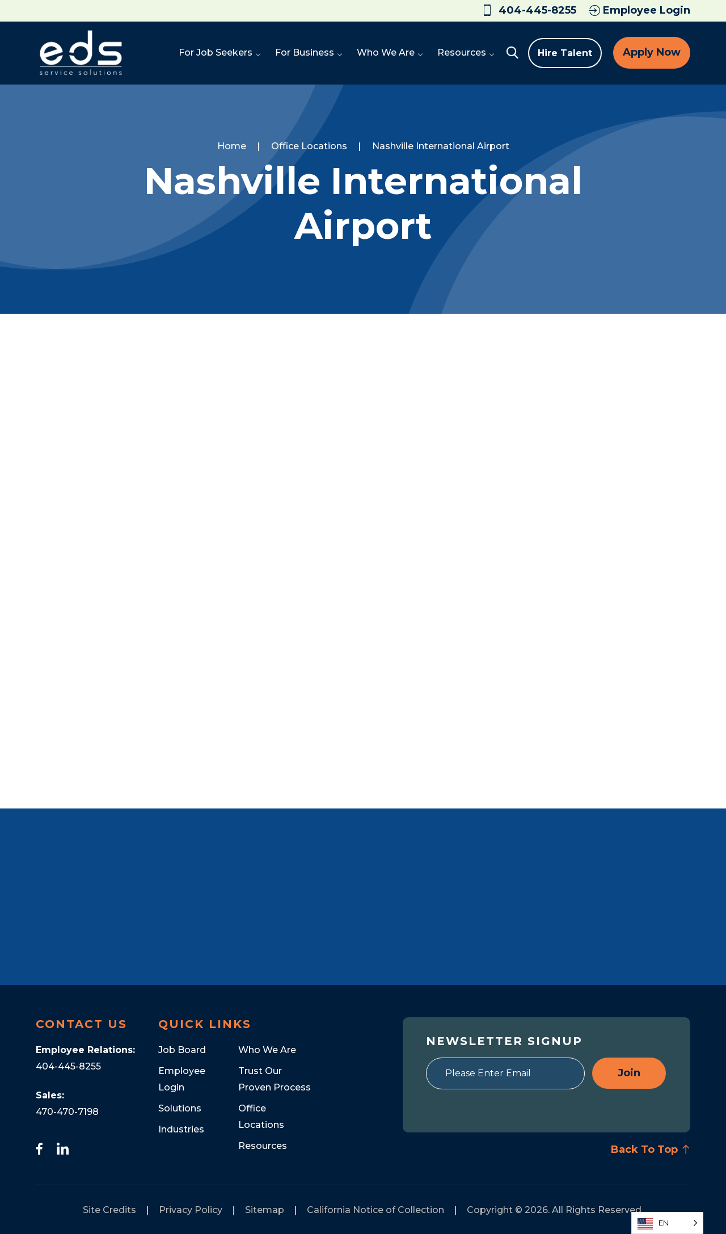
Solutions (179, 1108)
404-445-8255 (68, 1066)
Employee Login (639, 10)
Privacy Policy (190, 1209)
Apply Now (652, 52)
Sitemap (264, 1209)
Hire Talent (565, 53)
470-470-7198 (67, 1111)
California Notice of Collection (375, 1209)
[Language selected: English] (667, 1223)
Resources (262, 1145)
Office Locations (261, 1116)
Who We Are (267, 1050)
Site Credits (109, 1209)
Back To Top (650, 1149)
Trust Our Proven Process (274, 1079)
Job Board (182, 1050)
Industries (181, 1129)
